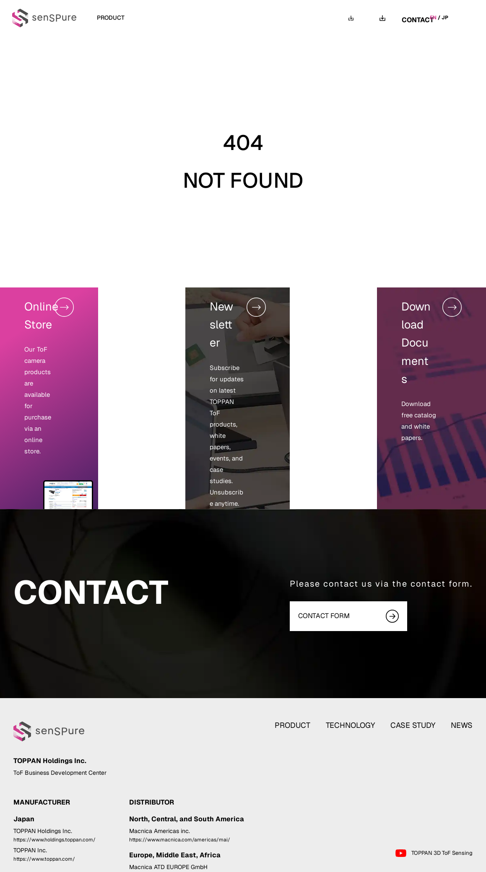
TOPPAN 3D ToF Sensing (434, 799)
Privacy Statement (404, 864)
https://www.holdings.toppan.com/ (54, 785)
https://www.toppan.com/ (44, 805)
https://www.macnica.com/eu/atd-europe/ (180, 822)
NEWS (274, 17)
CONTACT (417, 17)
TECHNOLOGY (167, 17)
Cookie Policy (454, 864)
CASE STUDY (226, 17)
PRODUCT (307, 657)
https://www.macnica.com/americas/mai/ (179, 785)
